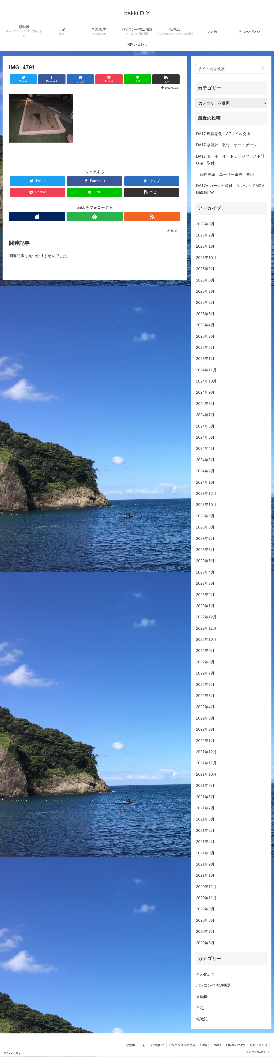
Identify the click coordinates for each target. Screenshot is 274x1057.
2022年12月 (206, 617)
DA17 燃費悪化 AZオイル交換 (223, 134)
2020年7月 (205, 931)
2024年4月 (205, 448)
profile (218, 1045)
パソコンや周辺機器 (213, 985)
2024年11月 (206, 370)
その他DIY (205, 974)
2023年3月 (205, 583)
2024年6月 (205, 426)
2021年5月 (205, 830)
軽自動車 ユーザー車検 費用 (225, 174)
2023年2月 (205, 595)
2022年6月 (205, 684)
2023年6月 (205, 550)
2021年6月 (205, 819)
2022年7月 (205, 673)
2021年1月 (205, 875)
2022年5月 (205, 696)
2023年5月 (205, 561)
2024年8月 (205, 404)
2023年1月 (205, 606)
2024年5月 (205, 437)
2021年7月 (205, 808)
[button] (263, 68)
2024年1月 (205, 482)
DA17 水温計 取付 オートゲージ (226, 145)
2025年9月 (205, 269)
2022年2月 (205, 729)
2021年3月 (205, 853)
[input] (231, 69)
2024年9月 (205, 392)
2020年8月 (205, 920)
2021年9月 (205, 785)
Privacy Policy (235, 1045)
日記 (200, 1008)
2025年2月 (205, 347)
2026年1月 (205, 246)
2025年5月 (205, 314)
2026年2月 (205, 235)
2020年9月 (205, 909)
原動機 (202, 997)
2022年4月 (205, 707)
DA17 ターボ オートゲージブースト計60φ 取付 (230, 159)
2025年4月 (205, 325)
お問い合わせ (258, 1045)
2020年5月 (205, 943)
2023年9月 (205, 516)
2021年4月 (205, 842)
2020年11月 (206, 898)
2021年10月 (206, 774)
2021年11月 (206, 763)
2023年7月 (205, 538)
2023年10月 (206, 505)
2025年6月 (205, 302)
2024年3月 (205, 460)
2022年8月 (205, 662)
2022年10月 (206, 639)
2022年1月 (205, 741)
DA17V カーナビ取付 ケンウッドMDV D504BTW (230, 189)
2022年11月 (206, 628)
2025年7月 (205, 291)
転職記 (202, 1019)
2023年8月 (205, 527)
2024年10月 (206, 381)
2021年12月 (206, 752)
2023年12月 (206, 493)
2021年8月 (205, 797)
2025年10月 (206, 258)
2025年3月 (205, 336)
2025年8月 (205, 280)
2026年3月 (205, 224)
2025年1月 (205, 359)
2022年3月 (205, 718)
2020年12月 (206, 887)
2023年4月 (205, 572)
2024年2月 (205, 471)
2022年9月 (205, 651)
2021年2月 (205, 864)
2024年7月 (205, 415)
